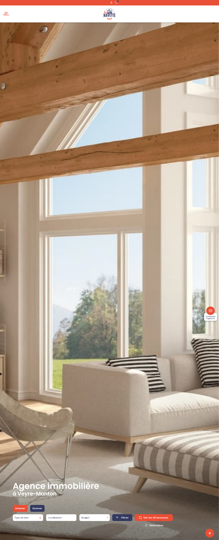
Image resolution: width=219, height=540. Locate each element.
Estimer (37, 508)
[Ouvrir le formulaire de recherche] (122, 518)
